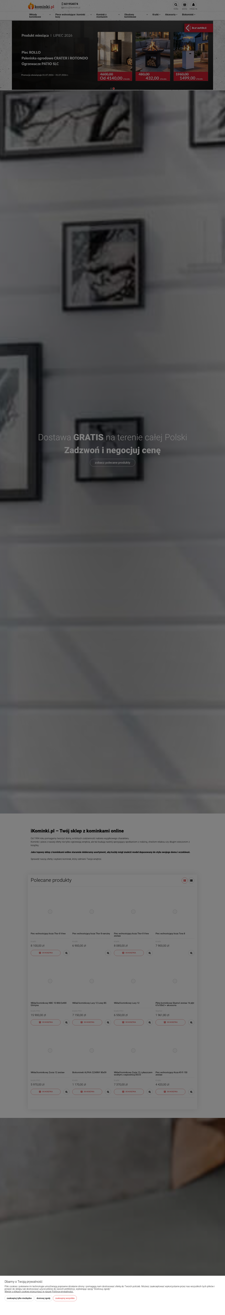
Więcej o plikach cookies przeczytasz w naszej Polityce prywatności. (39, 1291)
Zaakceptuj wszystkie (65, 1298)
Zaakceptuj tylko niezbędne (19, 1298)
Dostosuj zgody (43, 1298)
